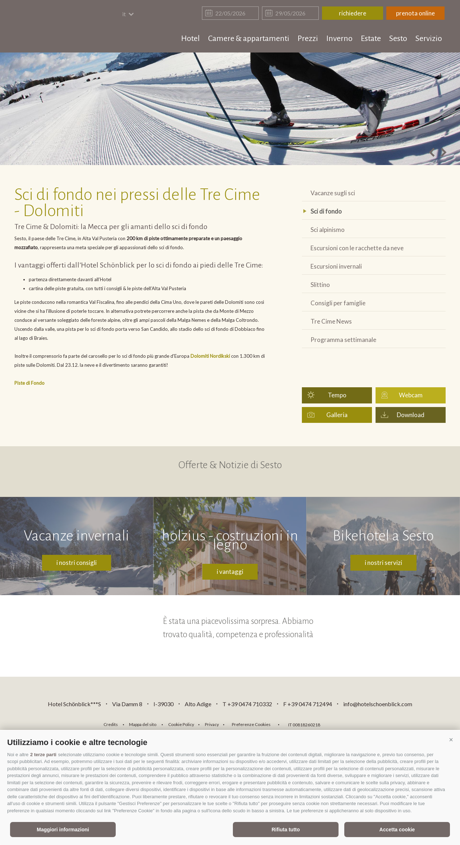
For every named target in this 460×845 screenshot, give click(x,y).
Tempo (337, 395)
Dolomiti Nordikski (210, 356)
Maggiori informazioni (63, 829)
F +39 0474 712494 (308, 703)
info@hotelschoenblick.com (377, 703)
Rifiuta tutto (286, 829)
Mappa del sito (142, 724)
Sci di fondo (326, 211)
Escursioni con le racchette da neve (357, 248)
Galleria (337, 415)
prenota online (415, 13)
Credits (111, 724)
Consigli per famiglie (337, 303)
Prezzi (308, 38)
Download (410, 415)
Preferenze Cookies (251, 724)
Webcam (411, 395)
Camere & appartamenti (248, 38)
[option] (230, 108)
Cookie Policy (181, 724)
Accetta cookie (397, 829)
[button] (451, 739)
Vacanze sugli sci (332, 193)
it (128, 13)
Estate (371, 38)
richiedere (352, 13)
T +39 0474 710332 (247, 703)
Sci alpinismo (327, 229)
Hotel (190, 38)
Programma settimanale (343, 339)
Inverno (339, 38)
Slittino (320, 284)
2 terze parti (43, 754)
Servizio (428, 38)
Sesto (398, 38)
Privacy (212, 724)
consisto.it (344, 723)
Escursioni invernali (336, 266)
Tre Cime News (331, 321)
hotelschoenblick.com (56, 27)
